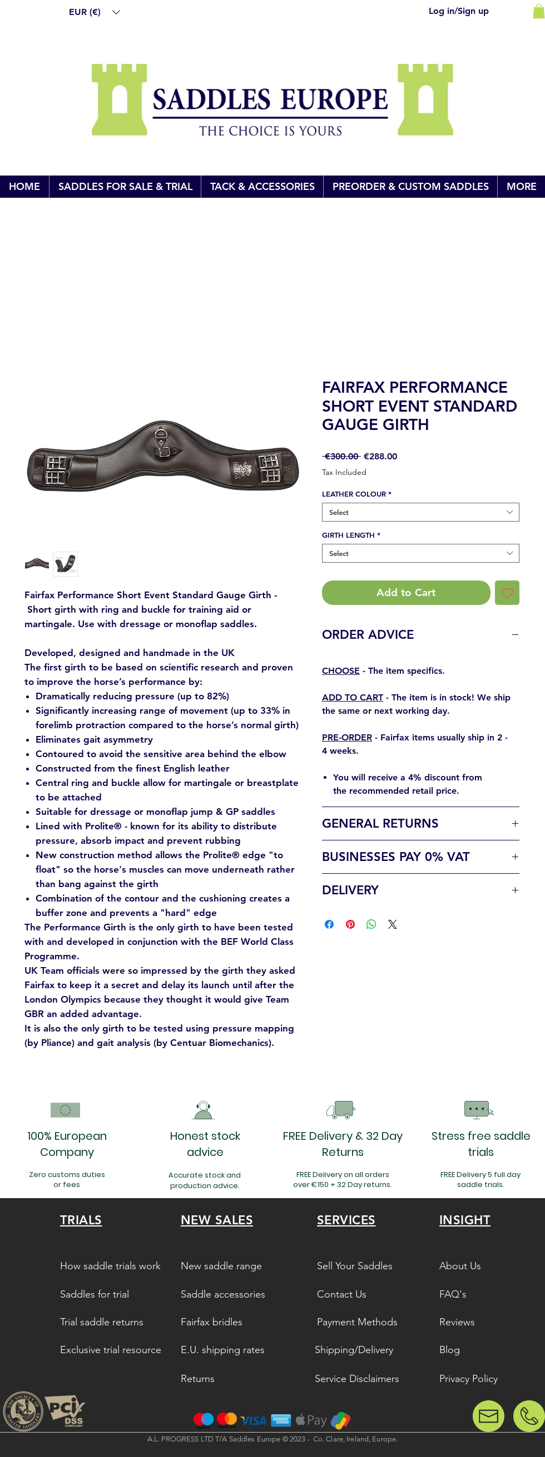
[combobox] (420, 512)
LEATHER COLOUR (357, 493)
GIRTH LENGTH (351, 534)
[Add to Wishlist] (507, 592)
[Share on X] (392, 924)
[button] (94, 12)
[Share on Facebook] (329, 924)
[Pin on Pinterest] (350, 924)
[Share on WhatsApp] (371, 924)
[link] (539, 11)
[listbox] (94, 12)
